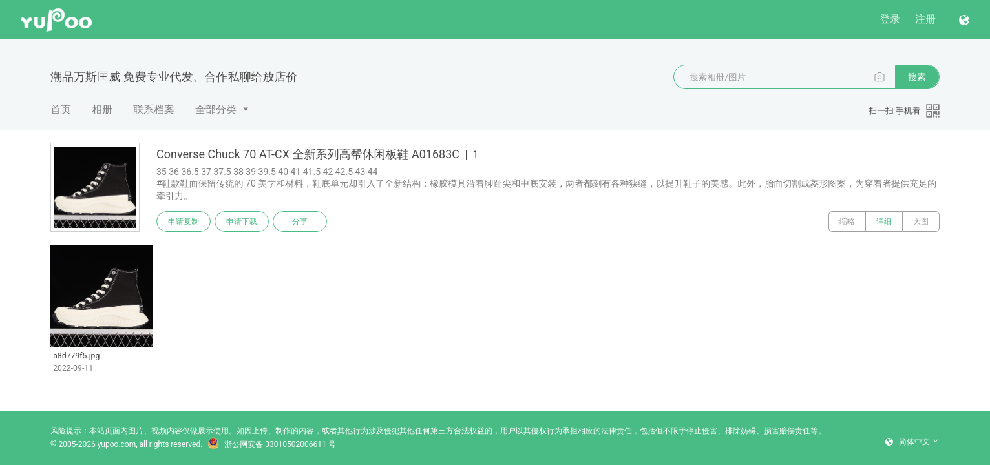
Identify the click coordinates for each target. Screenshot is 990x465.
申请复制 (183, 221)
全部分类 (216, 109)
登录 (889, 19)
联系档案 (153, 109)
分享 (300, 221)
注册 (925, 19)
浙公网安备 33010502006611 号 (271, 444)
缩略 (847, 221)
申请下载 (241, 221)
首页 (60, 109)
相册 (102, 109)
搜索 (917, 77)
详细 (884, 221)
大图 (921, 221)
